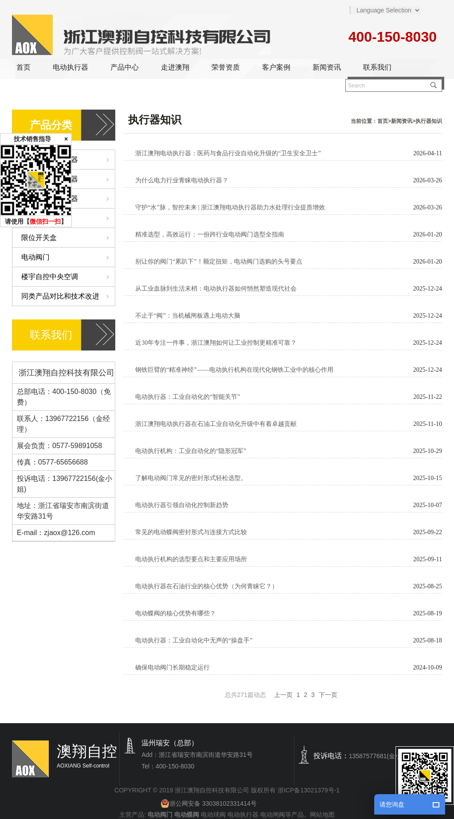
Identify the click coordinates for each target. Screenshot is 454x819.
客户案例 (276, 67)
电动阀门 (68, 257)
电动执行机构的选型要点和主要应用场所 (191, 559)
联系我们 (377, 67)
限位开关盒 (68, 237)
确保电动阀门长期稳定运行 (172, 667)
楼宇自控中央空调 (68, 276)
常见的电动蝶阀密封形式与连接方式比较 (191, 532)
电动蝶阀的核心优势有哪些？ (175, 613)
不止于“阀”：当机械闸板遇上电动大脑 (187, 315)
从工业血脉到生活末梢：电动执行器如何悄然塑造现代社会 (216, 288)
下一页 (328, 694)
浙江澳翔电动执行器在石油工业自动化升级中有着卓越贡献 (216, 424)
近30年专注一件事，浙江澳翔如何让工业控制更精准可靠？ (216, 342)
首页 (23, 67)
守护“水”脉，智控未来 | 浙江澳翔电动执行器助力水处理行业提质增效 (230, 207)
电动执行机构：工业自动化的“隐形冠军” (190, 451)
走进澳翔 (175, 67)
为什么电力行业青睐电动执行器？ (181, 180)
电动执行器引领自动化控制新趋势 (181, 505)
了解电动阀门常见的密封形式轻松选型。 (191, 478)
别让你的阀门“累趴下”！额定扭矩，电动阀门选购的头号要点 (218, 261)
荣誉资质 (225, 67)
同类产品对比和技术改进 (68, 296)
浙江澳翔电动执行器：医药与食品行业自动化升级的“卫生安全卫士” (228, 153)
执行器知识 (428, 121)
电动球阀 (213, 814)
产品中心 (124, 67)
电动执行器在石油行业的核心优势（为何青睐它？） (206, 586)
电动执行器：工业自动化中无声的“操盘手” (193, 640)
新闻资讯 (327, 67)
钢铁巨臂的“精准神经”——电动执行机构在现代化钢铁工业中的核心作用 (234, 369)
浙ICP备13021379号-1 (309, 790)
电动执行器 (70, 67)
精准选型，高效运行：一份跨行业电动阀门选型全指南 (209, 234)
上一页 (283, 694)
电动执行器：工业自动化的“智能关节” (187, 397)
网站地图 (322, 814)
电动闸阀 (272, 814)
